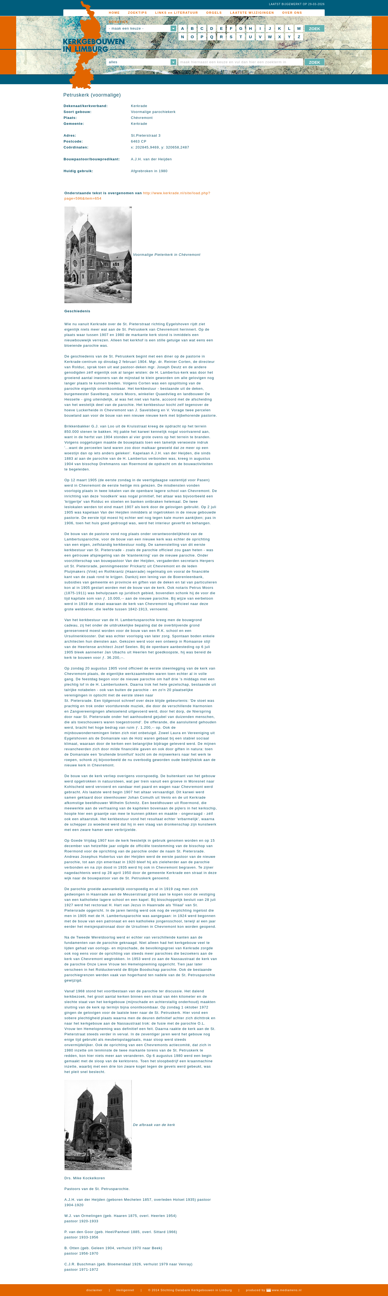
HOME (114, 12)
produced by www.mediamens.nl (274, 1290)
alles (113, 62)
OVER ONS (292, 12)
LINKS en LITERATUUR (176, 12)
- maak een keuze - (126, 28)
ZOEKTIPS (137, 12)
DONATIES (118, 21)
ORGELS (214, 12)
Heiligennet (125, 1290)
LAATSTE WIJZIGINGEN (252, 12)
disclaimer (94, 1290)
